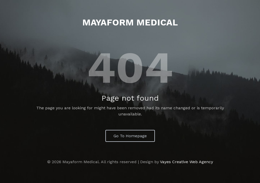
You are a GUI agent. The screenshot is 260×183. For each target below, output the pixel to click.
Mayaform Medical (130, 22)
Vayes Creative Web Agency (186, 161)
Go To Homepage (130, 135)
